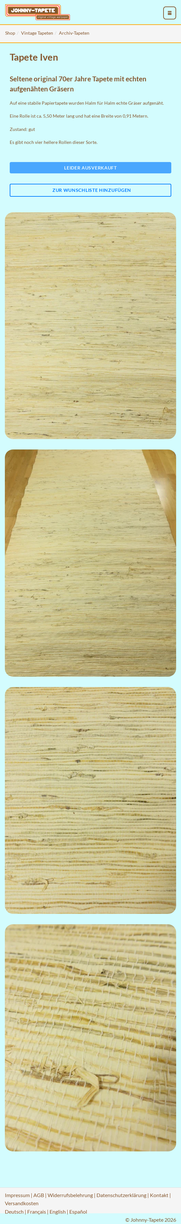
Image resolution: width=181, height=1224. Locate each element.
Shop (10, 33)
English (58, 1211)
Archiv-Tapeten (74, 33)
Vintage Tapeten (37, 33)
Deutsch (14, 1211)
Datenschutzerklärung (121, 1195)
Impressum (17, 1195)
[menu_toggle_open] (169, 12)
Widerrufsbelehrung (70, 1195)
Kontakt (159, 1195)
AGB (38, 1195)
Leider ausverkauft (90, 167)
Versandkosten (22, 1203)
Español (78, 1211)
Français (36, 1211)
